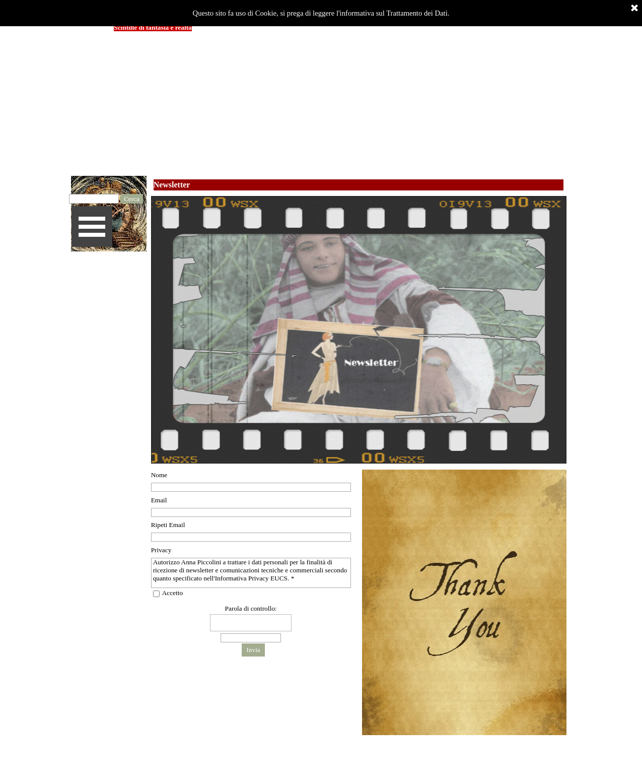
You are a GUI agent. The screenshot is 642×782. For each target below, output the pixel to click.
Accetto (172, 593)
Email (159, 500)
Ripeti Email (168, 525)
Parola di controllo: (251, 608)
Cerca (131, 199)
